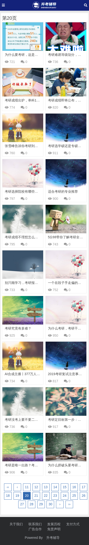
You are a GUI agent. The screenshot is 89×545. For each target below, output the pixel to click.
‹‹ (8, 487)
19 (17, 495)
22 (46, 495)
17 (83, 487)
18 (8, 495)
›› (69, 504)
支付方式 (73, 524)
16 (74, 487)
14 (55, 487)
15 (64, 487)
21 (36, 495)
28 (31, 504)
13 (46, 487)
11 (27, 487)
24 (64, 495)
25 (74, 495)
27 (22, 504)
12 (36, 487)
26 (83, 495)
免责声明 (54, 529)
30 (50, 504)
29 (41, 504)
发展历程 (54, 524)
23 (55, 495)
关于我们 (16, 524)
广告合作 (35, 529)
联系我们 (35, 524)
